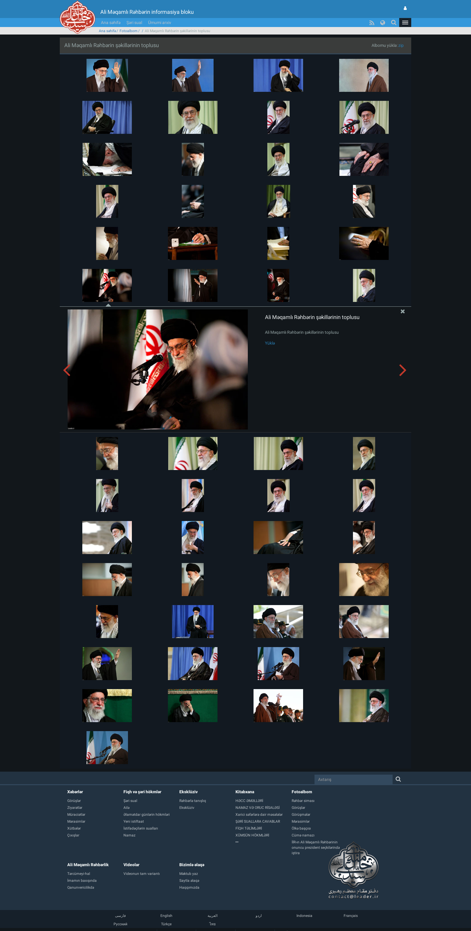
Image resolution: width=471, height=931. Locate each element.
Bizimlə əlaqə (191, 864)
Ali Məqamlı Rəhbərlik (88, 864)
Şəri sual (134, 22)
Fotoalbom (129, 31)
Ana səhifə (110, 22)
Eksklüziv (188, 791)
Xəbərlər (75, 791)
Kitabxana (244, 791)
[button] (405, 22)
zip (401, 45)
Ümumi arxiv (159, 22)
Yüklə (270, 343)
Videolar (131, 864)
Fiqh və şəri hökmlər (142, 791)
